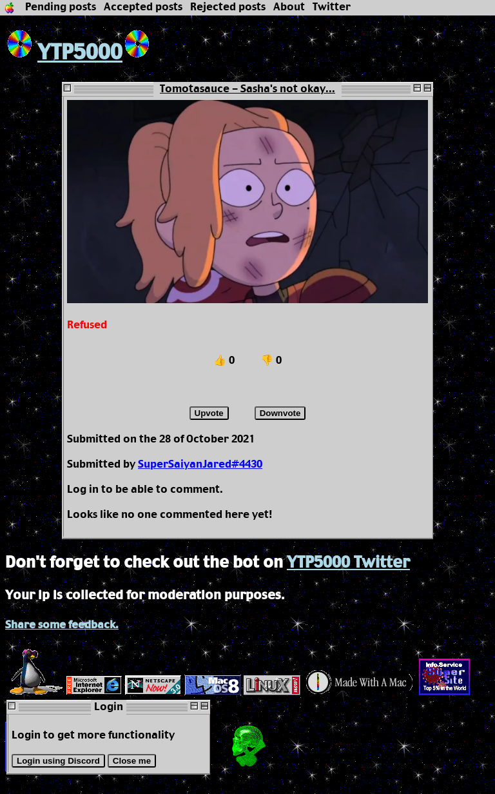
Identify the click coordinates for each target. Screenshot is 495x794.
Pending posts (60, 7)
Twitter (332, 7)
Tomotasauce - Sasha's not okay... (247, 89)
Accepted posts (143, 7)
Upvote (209, 413)
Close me (132, 761)
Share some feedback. (62, 625)
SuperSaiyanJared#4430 (200, 464)
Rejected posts (228, 7)
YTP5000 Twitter (348, 563)
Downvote (280, 413)
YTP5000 (63, 53)
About (289, 7)
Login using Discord (58, 761)
